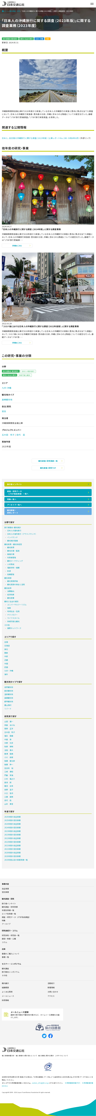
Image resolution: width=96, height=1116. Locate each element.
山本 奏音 (8, 804)
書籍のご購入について (10, 953)
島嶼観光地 (7, 399)
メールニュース (8, 996)
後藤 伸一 (8, 764)
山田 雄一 (8, 721)
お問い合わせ (53, 991)
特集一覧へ (11, 499)
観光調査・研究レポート (12, 511)
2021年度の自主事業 (12, 845)
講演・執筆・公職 (9, 938)
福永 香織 (8, 736)
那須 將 (7, 782)
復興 (9, 608)
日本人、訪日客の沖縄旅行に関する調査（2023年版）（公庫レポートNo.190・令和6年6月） (41, 138)
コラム (4, 942)
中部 (6, 656)
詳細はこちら (17, 245)
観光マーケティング (15, 561)
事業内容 (5, 884)
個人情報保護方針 (8, 1055)
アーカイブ (6, 924)
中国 (6, 663)
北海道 (7, 645)
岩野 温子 (8, 789)
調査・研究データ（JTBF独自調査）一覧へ (17, 492)
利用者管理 (11, 557)
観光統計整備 (12, 540)
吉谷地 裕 (8, 768)
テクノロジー (12, 614)
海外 (6, 674)
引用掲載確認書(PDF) (72, 1083)
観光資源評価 (12, 581)
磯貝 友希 (8, 786)
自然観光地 (8, 687)
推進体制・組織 (13, 567)
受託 (47, 39)
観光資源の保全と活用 (16, 584)
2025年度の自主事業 (12, 817)
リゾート (7, 708)
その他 (7, 625)
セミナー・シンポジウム (11, 964)
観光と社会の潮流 (26, 39)
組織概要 (5, 987)
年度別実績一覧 (8, 910)
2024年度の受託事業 (12, 827)
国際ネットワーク (14, 628)
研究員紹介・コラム (10, 930)
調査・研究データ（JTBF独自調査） (16, 917)
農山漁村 (7, 705)
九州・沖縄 (39, 39)
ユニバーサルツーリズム (16, 604)
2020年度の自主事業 (12, 852)
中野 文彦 (8, 743)
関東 (6, 653)
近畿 (6, 660)
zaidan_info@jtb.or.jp (40, 1083)
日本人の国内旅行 (28, 371)
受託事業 (5, 892)
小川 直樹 (8, 757)
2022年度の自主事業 (12, 838)
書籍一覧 (5, 957)
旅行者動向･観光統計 (10, 39)
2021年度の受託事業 (12, 849)
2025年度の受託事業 (12, 820)
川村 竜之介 (9, 779)
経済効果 (10, 594)
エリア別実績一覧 (9, 913)
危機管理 (10, 574)
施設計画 (10, 554)
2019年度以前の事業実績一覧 (16, 860)
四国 (6, 667)
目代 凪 (20, 434)
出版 (3, 949)
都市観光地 (8, 701)
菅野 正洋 (8, 728)
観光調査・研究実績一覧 (48, 461)
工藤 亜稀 (8, 797)
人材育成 (10, 564)
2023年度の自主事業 (12, 831)
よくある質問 (7, 991)
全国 (6, 642)
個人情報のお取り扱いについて (26, 1055)
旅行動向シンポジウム (10, 972)
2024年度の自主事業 (12, 824)
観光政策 (10, 547)
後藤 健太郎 (9, 761)
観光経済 (7, 588)
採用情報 (5, 1000)
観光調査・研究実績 (10, 907)
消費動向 (10, 591)
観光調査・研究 (15, 11)
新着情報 (51, 987)
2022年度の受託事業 (12, 842)
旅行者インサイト (14, 484)
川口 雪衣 (8, 793)
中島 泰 (7, 739)
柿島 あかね (9, 725)
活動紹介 (51, 983)
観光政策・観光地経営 (13, 544)
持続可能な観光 (24, 375)
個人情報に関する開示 (46, 1055)
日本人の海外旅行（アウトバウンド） (22, 534)
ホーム (5, 11)
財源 (9, 571)
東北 (6, 649)
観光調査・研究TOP (48, 468)
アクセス (51, 996)
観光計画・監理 (13, 551)
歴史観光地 (8, 691)
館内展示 (5, 983)
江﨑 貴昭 (8, 771)
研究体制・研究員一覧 (10, 935)
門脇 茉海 (8, 775)
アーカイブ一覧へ (14, 504)
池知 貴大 (8, 750)
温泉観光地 (8, 694)
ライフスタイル (13, 618)
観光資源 (7, 578)
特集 (3, 920)
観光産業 (10, 598)
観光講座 (5, 968)
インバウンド (12, 537)
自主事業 (5, 888)
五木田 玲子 (8, 434)
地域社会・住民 (13, 611)
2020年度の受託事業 (12, 856)
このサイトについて (61, 1055)
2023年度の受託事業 (12, 834)
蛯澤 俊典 (8, 754)
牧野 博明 (8, 746)
